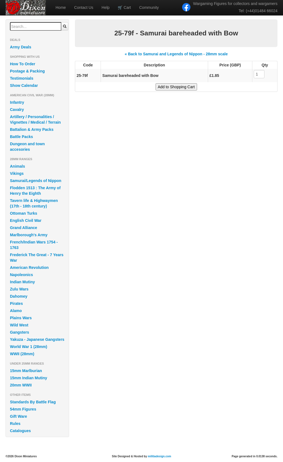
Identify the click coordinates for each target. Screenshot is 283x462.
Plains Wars (21, 318)
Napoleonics (21, 274)
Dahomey (18, 296)
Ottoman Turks (23, 213)
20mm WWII (21, 385)
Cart (124, 7)
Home (61, 7)
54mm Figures (23, 409)
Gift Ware (18, 416)
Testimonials (21, 78)
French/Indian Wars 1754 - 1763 (34, 245)
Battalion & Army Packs (31, 129)
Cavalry (17, 109)
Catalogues (20, 431)
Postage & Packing (27, 71)
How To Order (22, 64)
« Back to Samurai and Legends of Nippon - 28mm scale (176, 54)
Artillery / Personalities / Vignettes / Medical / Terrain (35, 119)
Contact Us (83, 7)
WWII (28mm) (22, 354)
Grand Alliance (23, 227)
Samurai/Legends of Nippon (35, 180)
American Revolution (29, 267)
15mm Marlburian (26, 370)
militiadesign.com (159, 456)
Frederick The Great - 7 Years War (37, 258)
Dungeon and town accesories (27, 147)
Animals (17, 166)
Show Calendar (24, 85)
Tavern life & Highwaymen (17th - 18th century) (34, 203)
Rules (15, 423)
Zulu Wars (19, 289)
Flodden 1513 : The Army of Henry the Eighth (35, 191)
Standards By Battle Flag (33, 402)
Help (106, 7)
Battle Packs (21, 136)
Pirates (16, 303)
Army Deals (20, 47)
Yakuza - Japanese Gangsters (37, 339)
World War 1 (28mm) (28, 346)
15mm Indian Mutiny (28, 378)
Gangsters (19, 332)
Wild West (19, 325)
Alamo (16, 310)
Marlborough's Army (29, 235)
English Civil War (25, 220)
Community (149, 7)
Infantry (17, 102)
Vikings (17, 173)
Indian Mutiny (22, 282)
